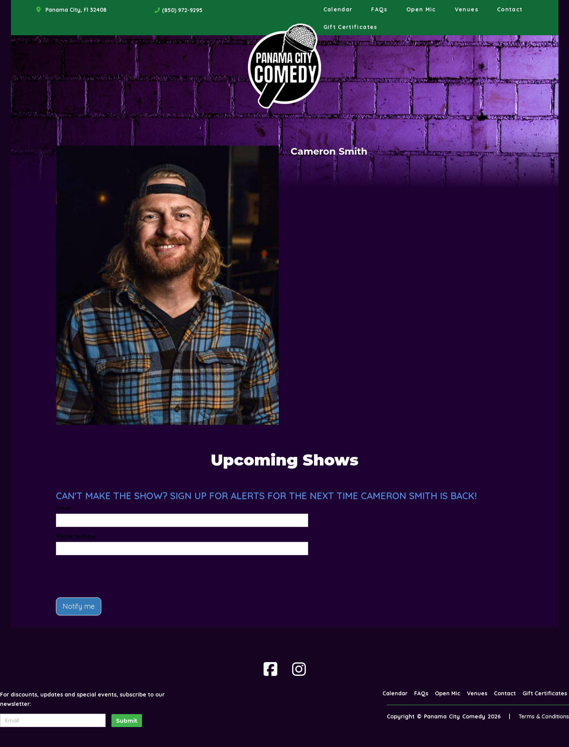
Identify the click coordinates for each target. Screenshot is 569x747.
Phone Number (76, 536)
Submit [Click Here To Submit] (126, 720)
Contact (510, 9)
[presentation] (115, 576)
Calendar (338, 9)
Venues (466, 9)
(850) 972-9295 (182, 10)
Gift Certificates (350, 27)
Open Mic (421, 9)
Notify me (79, 606)
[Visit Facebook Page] (270, 669)
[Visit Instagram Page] (299, 669)
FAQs (379, 9)
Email (63, 508)
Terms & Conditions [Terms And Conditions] (544, 716)
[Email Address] (53, 720)
